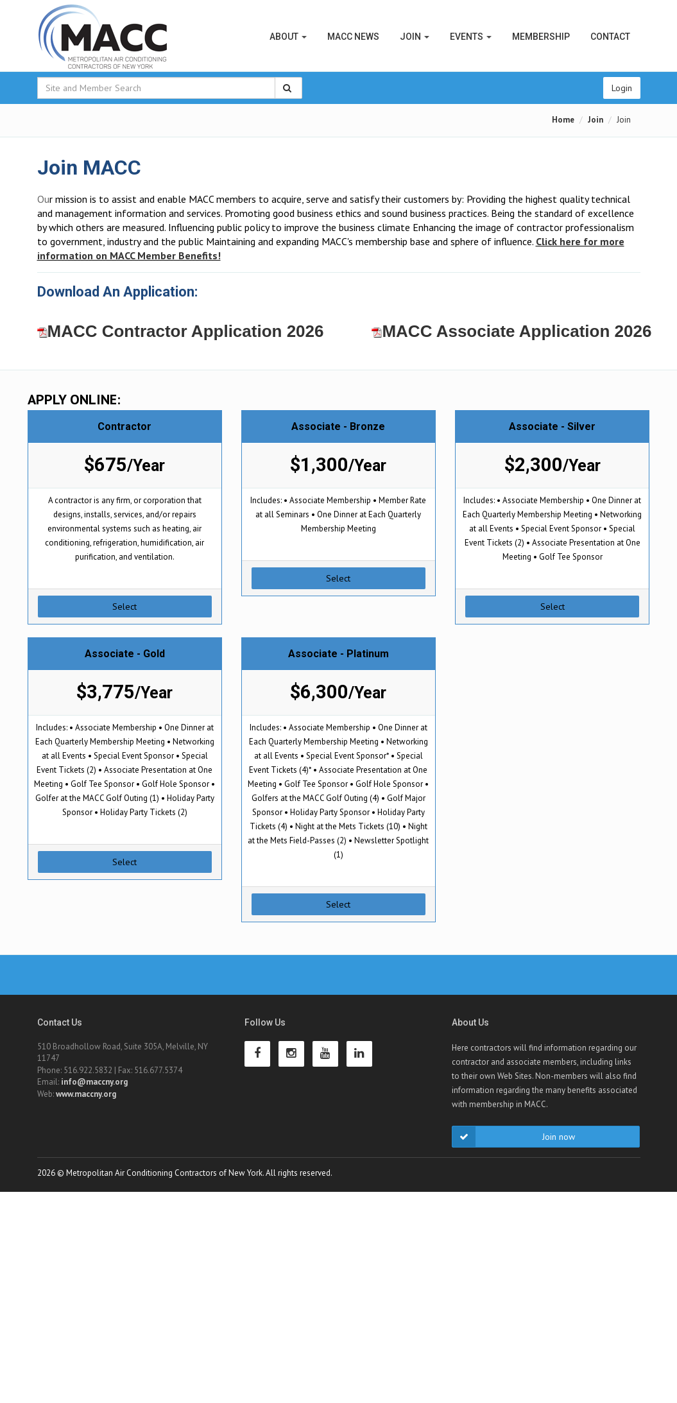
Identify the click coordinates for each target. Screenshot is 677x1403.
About (288, 36)
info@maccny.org (94, 1081)
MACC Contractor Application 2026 (180, 331)
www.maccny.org (86, 1094)
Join (414, 36)
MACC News (353, 36)
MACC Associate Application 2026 (511, 331)
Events (471, 36)
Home (563, 119)
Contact (610, 36)
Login (622, 88)
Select (124, 606)
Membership (541, 36)
